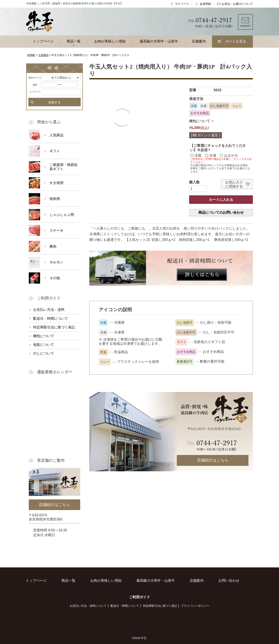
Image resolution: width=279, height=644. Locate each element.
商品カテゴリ (34, 77)
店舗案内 (199, 41)
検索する (54, 102)
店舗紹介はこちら (212, 460)
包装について (43, 345)
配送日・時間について (50, 318)
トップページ (43, 41)
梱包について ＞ (201, 121)
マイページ (182, 3)
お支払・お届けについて (237, 3)
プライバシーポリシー (195, 605)
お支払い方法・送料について (88, 605)
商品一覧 (74, 41)
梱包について (43, 336)
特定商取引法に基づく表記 (54, 327)
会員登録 (205, 3)
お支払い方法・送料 (49, 309)
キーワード (34, 92)
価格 (35, 85)
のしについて (43, 353)
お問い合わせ (228, 580)
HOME (31, 55)
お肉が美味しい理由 (110, 41)
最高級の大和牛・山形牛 (159, 41)
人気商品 (43, 55)
